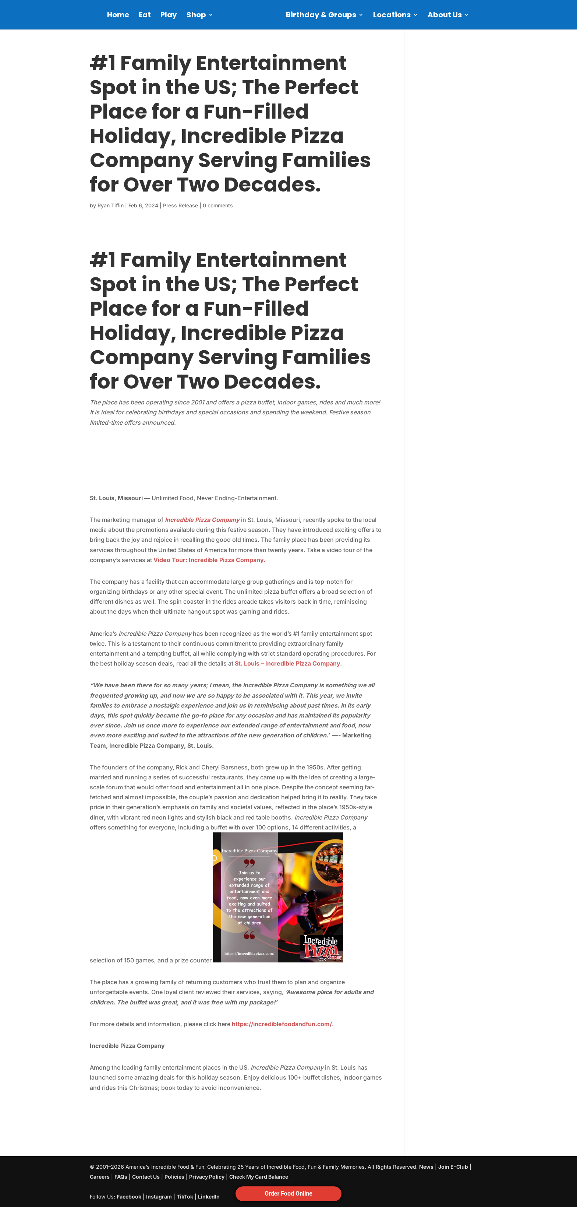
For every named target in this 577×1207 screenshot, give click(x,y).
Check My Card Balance (258, 1176)
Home (118, 16)
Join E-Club (453, 1167)
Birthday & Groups (321, 16)
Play (168, 16)
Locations (392, 16)
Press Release (180, 205)
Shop (196, 16)
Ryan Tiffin (111, 205)
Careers (100, 1176)
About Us (445, 16)
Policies (174, 1176)
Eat (145, 16)
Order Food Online (288, 1193)
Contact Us (146, 1176)
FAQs (120, 1176)
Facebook (129, 1196)
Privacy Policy (206, 1176)
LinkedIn (209, 1196)
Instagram (159, 1196)
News (426, 1167)
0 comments (218, 205)
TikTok (185, 1196)
